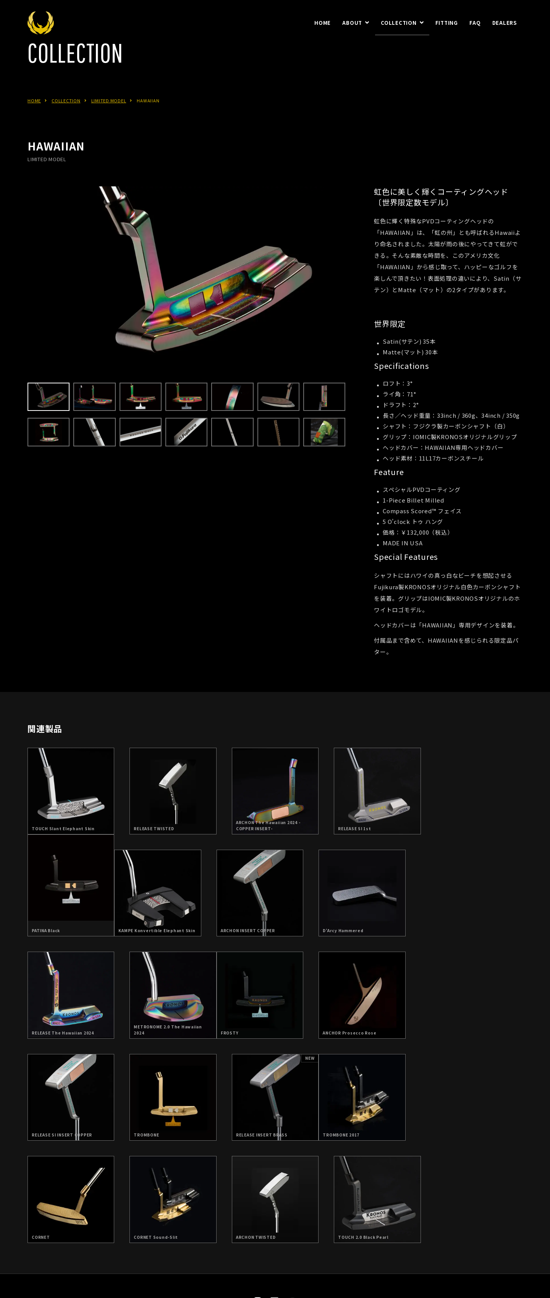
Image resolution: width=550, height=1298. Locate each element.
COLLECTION (66, 119)
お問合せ (341, 1240)
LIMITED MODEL (108, 119)
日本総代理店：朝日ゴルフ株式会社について (257, 1240)
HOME (34, 119)
